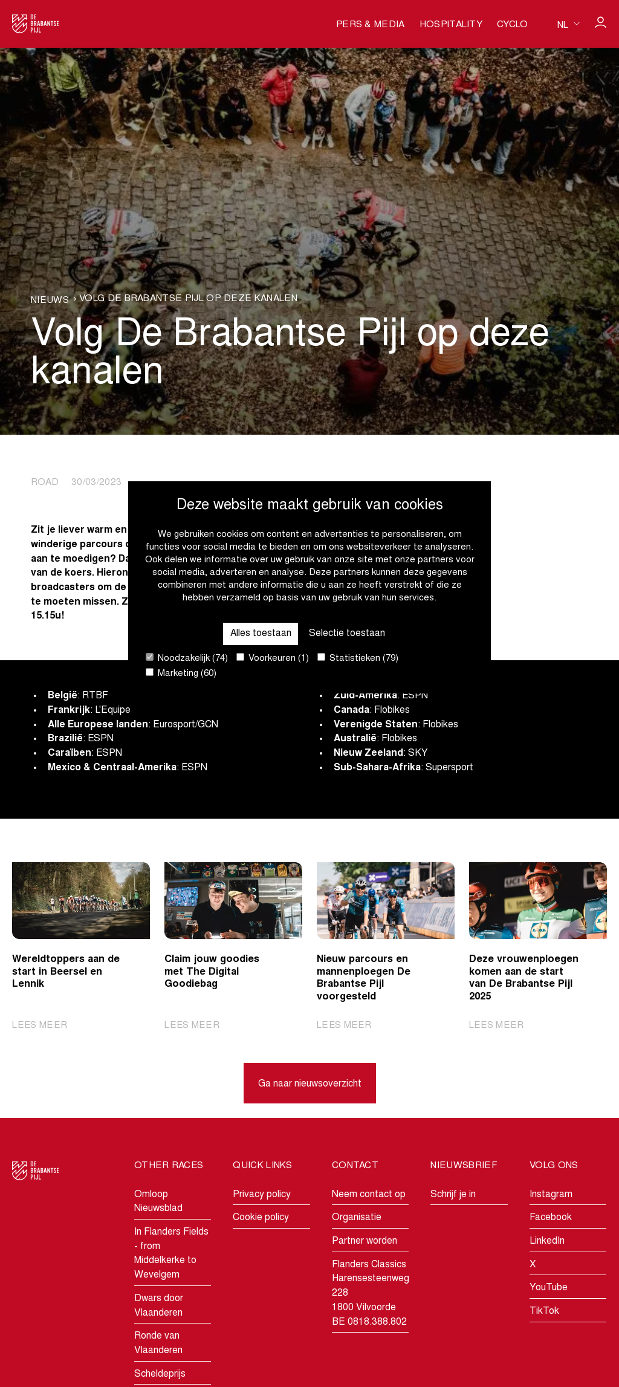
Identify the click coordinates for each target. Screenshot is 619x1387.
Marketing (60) (181, 673)
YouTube (549, 1288)
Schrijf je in (453, 1195)
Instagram (551, 1195)
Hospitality (451, 25)
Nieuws (50, 300)
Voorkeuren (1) (272, 658)
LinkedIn (547, 1241)
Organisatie (356, 1218)
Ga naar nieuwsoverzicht (309, 1085)
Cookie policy (261, 1218)
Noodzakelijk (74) (187, 658)
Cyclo (512, 25)
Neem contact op (369, 1195)
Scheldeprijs (160, 1374)
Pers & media (370, 25)
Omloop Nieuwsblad (158, 1202)
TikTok (544, 1312)
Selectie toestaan (348, 633)
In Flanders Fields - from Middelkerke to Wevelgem (171, 1253)
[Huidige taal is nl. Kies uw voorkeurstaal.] (568, 24)
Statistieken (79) (357, 658)
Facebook (551, 1218)
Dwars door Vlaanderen (158, 1306)
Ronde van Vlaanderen (158, 1344)
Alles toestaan (260, 633)
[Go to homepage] (35, 24)
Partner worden (364, 1241)
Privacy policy (262, 1195)
